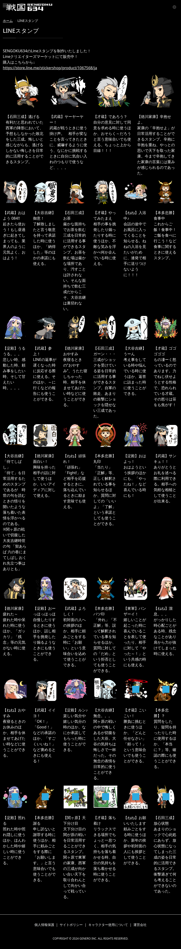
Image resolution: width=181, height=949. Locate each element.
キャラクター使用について (108, 924)
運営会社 (140, 924)
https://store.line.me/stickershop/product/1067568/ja (50, 67)
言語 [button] (173, 6)
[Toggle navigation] (5, 5)
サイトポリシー (71, 924)
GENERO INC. (88, 939)
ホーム (8, 20)
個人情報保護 (44, 924)
